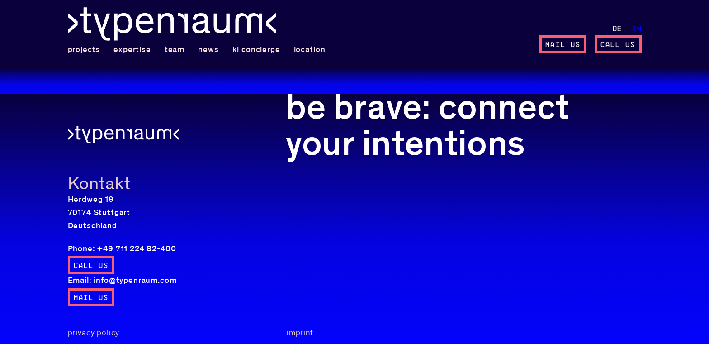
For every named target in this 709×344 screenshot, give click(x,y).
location (310, 50)
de (617, 29)
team (174, 50)
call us (618, 44)
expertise (132, 50)
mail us (563, 44)
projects (84, 50)
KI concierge (256, 50)
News (208, 50)
